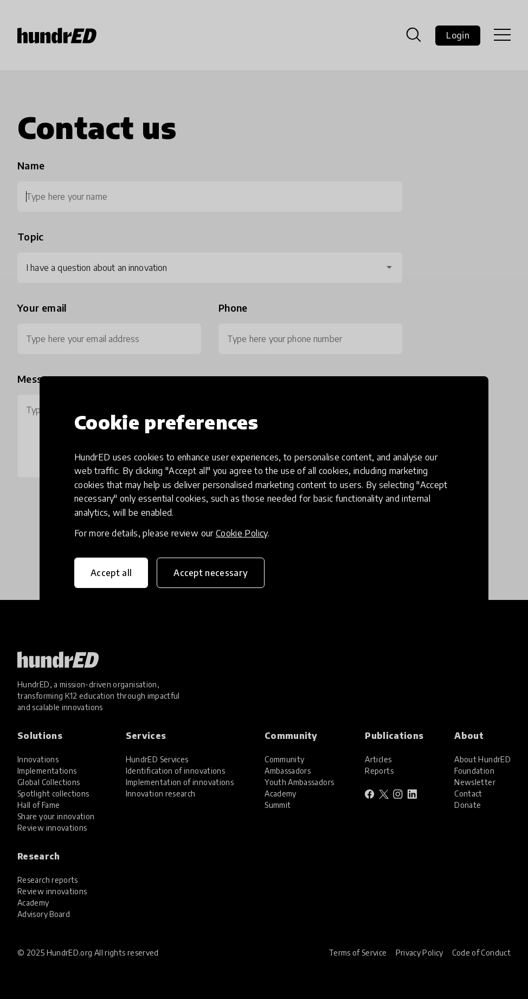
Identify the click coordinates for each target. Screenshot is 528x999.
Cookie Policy (242, 533)
